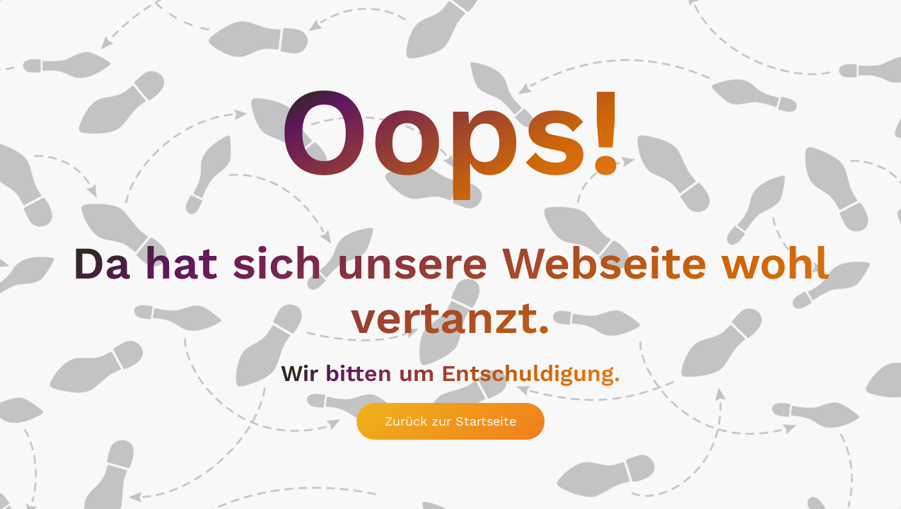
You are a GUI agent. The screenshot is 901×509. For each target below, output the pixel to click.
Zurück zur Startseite (450, 421)
